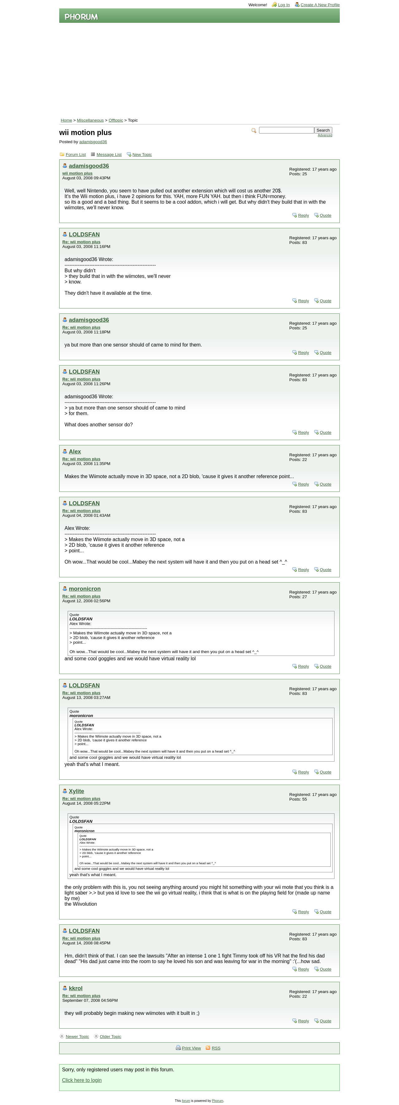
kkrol (76, 988)
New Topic (142, 154)
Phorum (217, 1101)
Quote (325, 215)
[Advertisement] (199, 69)
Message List (109, 154)
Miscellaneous (90, 120)
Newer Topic (77, 1036)
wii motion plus (77, 173)
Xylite (76, 791)
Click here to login (82, 1080)
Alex (75, 451)
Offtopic (115, 120)
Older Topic (110, 1036)
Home (66, 120)
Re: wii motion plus (81, 242)
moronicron (85, 588)
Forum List (76, 154)
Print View (191, 1048)
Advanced (325, 135)
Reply (303, 215)
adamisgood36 (93, 141)
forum (186, 1101)
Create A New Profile (320, 4)
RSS (216, 1048)
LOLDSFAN (84, 234)
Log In (284, 4)
